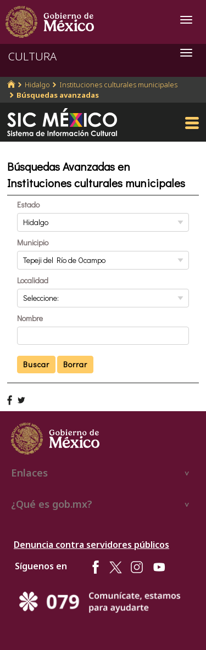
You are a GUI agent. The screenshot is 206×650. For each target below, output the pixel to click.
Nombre (30, 318)
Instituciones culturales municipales (118, 84)
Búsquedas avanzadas (57, 95)
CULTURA (32, 56)
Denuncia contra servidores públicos (91, 545)
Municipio (32, 242)
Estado (28, 204)
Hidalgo (37, 84)
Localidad (32, 280)
